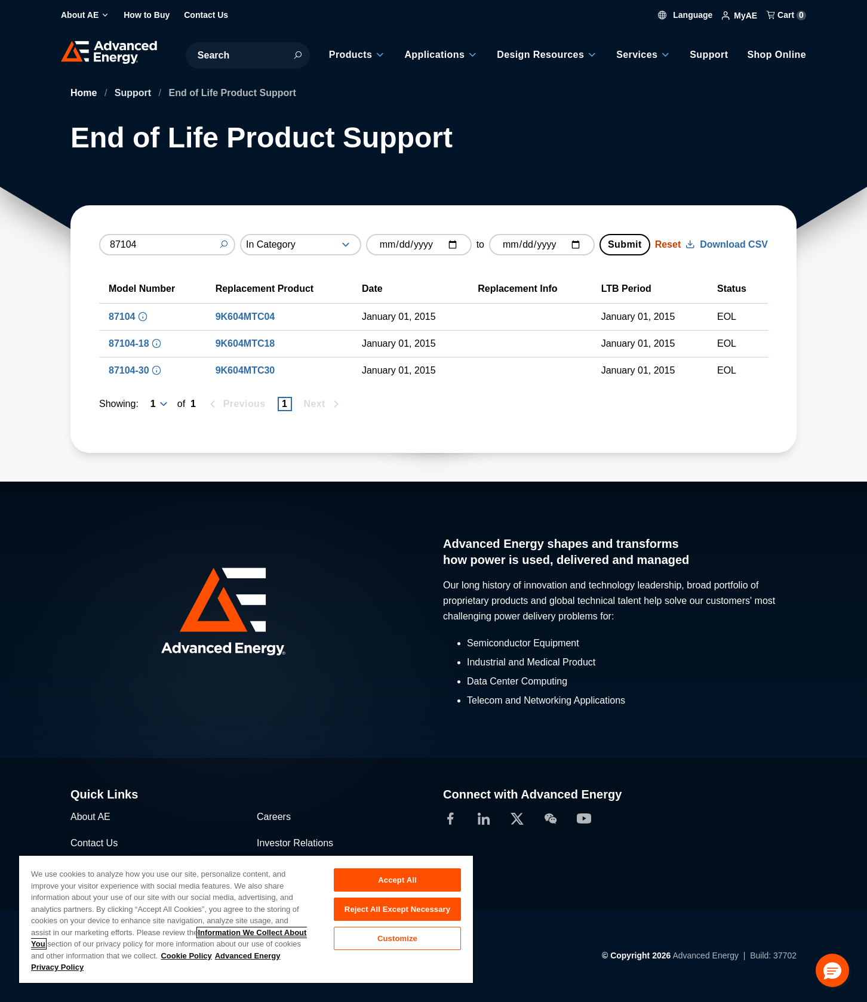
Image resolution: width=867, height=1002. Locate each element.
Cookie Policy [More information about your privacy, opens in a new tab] (186, 955)
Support (134, 93)
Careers (274, 817)
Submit (625, 244)
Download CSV (726, 244)
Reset (668, 244)
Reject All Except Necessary (397, 909)
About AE (90, 817)
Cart (786, 15)
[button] (832, 970)
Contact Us (94, 843)
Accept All (397, 879)
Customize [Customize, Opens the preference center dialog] (397, 938)
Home (85, 93)
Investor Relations (295, 843)
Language (685, 15)
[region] (246, 919)
